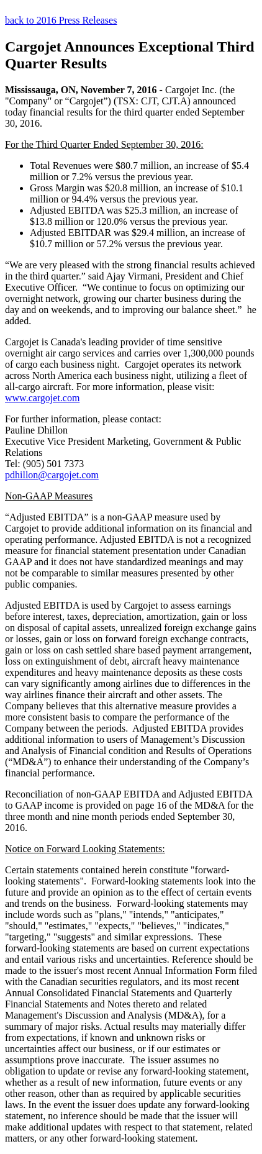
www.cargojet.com (42, 398)
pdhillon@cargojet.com (52, 475)
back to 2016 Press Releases (61, 20)
